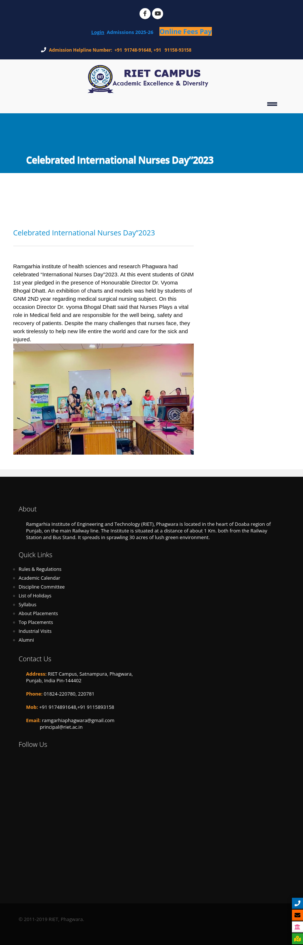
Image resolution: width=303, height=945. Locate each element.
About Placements (38, 613)
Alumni (26, 640)
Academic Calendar (40, 578)
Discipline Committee (42, 587)
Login (97, 32)
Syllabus (28, 604)
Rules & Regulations (40, 569)
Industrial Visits (35, 631)
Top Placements (36, 622)
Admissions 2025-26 (133, 32)
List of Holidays (35, 596)
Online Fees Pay (185, 31)
